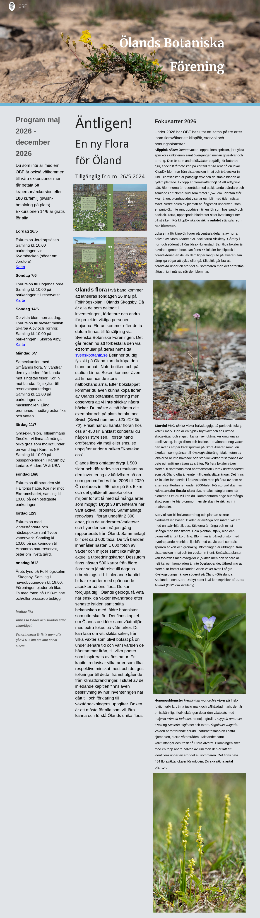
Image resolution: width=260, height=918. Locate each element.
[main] (149, 52)
